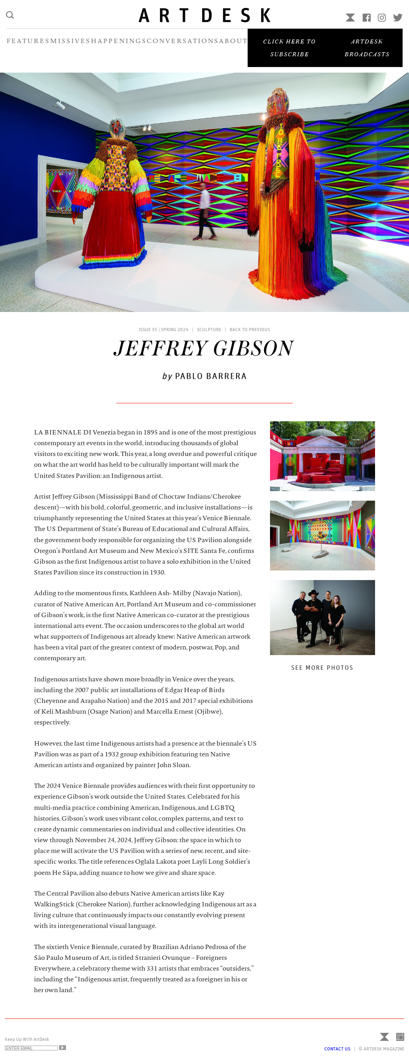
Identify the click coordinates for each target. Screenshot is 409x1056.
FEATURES (28, 47)
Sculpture (209, 329)
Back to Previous (250, 329)
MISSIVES (70, 47)
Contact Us (337, 1048)
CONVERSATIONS (183, 47)
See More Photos (322, 668)
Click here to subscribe (289, 53)
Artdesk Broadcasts (367, 53)
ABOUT (233, 47)
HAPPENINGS (119, 47)
